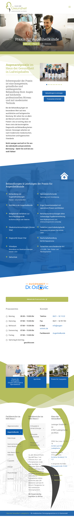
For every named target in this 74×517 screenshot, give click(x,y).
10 (61, 85)
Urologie (10, 468)
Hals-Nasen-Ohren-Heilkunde (14, 455)
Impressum (57, 481)
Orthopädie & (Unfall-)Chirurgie (35, 428)
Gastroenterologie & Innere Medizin (14, 446)
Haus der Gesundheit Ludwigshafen (17, 514)
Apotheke (37, 380)
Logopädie (11, 462)
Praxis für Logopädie (58, 380)
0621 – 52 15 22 (59, 317)
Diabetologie (11, 439)
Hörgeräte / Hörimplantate (34, 445)
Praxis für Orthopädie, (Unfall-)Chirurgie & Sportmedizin (15, 382)
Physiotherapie (12, 474)
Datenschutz (58, 476)
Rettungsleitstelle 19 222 (59, 467)
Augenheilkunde (59, 334)
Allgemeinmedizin (13, 427)
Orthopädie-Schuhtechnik (34, 437)
